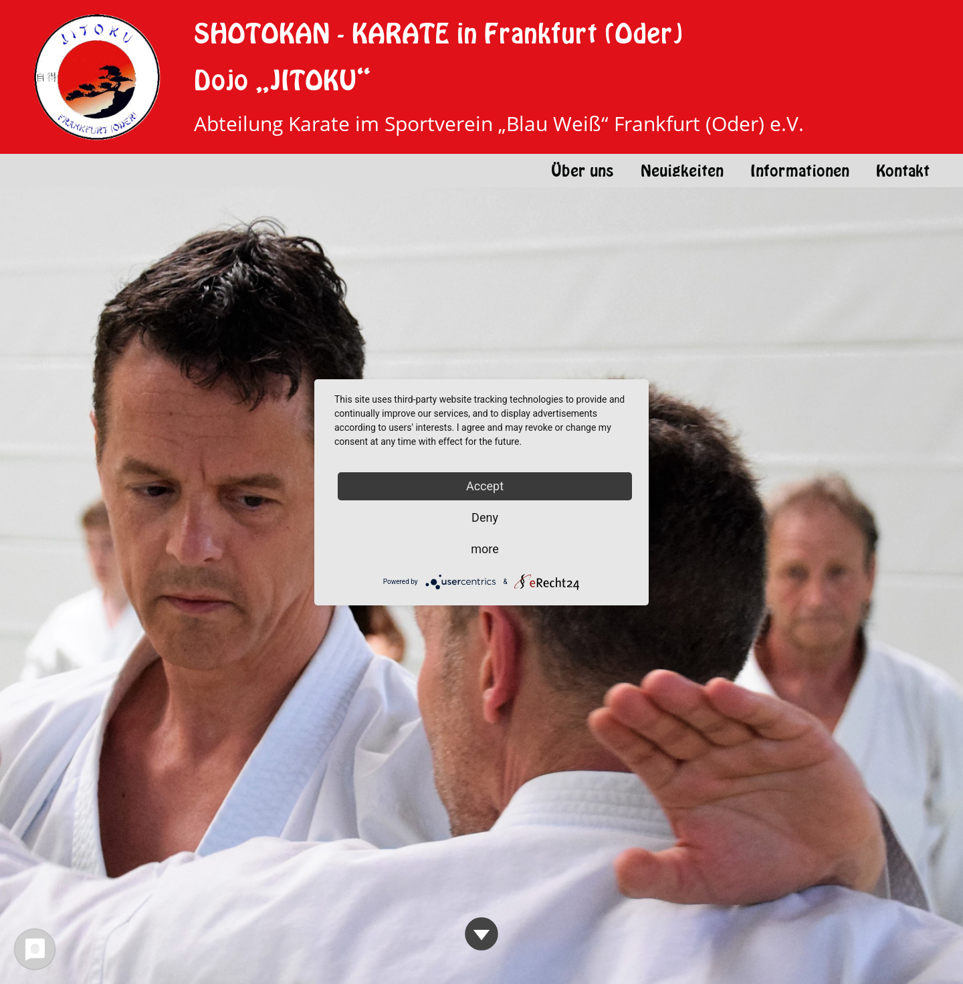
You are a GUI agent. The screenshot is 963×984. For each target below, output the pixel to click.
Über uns (582, 171)
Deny (484, 517)
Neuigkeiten (682, 171)
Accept (485, 486)
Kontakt (903, 171)
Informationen (799, 171)
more (485, 549)
